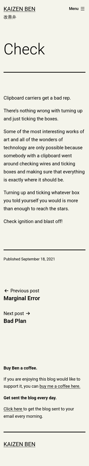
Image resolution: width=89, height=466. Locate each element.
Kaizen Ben (19, 9)
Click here (13, 408)
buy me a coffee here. (60, 386)
